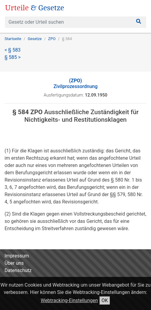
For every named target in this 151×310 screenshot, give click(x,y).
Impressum (17, 256)
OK (105, 300)
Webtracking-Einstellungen (69, 300)
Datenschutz (18, 270)
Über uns (14, 263)
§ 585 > (13, 57)
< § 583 (13, 50)
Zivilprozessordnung (75, 83)
